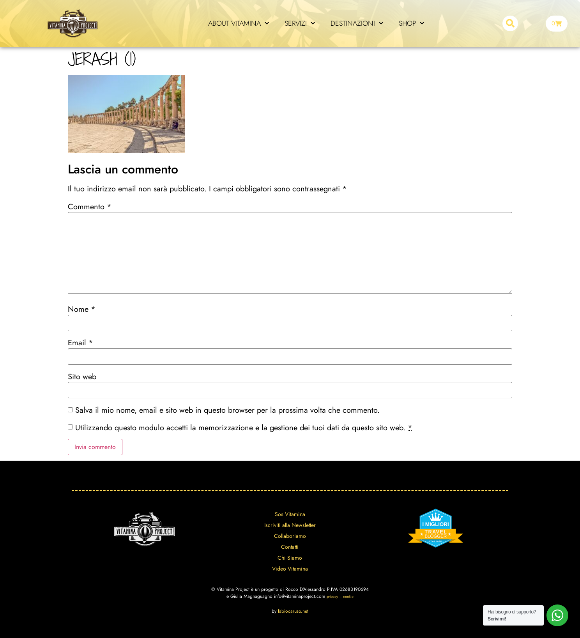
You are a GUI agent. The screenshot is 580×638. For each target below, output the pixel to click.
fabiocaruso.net (293, 611)
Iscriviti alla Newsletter (290, 525)
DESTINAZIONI (357, 23)
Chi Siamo (290, 558)
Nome (81, 309)
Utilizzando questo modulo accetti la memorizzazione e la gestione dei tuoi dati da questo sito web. (243, 428)
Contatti (290, 547)
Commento (89, 207)
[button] (510, 23)
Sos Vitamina (290, 514)
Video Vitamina (290, 569)
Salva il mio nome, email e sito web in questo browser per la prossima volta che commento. (227, 410)
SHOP (411, 23)
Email (80, 343)
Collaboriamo (290, 536)
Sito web (82, 377)
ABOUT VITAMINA (238, 23)
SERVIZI (300, 23)
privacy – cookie (340, 596)
